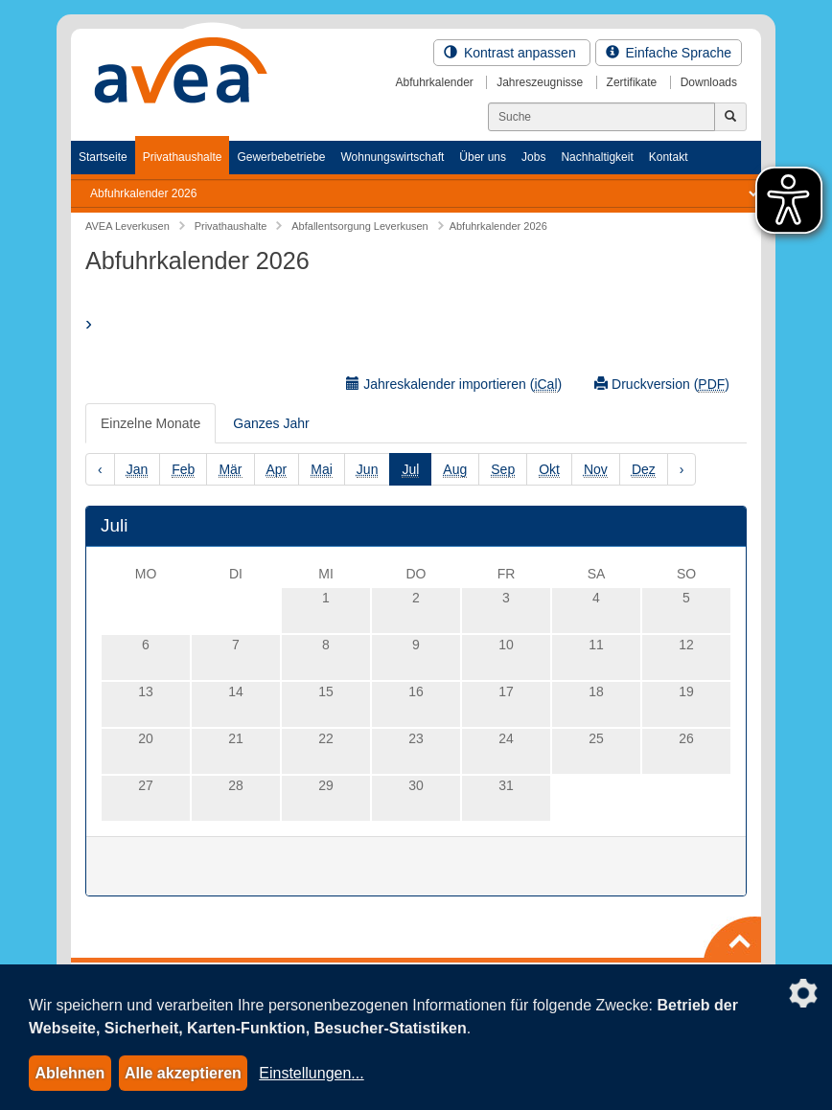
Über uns (482, 157)
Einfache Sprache (668, 52)
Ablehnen (69, 1073)
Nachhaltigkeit (597, 157)
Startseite (103, 157)
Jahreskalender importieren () (454, 384)
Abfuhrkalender (434, 82)
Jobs (533, 157)
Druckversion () (661, 384)
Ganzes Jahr (271, 423)
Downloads (709, 82)
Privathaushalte (182, 157)
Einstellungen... (311, 1073)
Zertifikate (632, 82)
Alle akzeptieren (183, 1073)
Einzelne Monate (150, 423)
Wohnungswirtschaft (392, 157)
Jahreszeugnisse (540, 82)
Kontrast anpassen (512, 52)
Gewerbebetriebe (281, 157)
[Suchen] (601, 116)
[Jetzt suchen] (730, 116)
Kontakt (668, 157)
